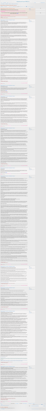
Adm (1, 20)
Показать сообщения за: (15, 403)
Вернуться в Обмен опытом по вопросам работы (5, 405)
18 (43, 404)
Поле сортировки (24, 403)
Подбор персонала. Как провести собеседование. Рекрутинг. (8, 5)
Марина (30, 8)
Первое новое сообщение (15, 6)
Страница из (21, 6)
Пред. (1, 403)
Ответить (2, 6)
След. (44, 403)
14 (40, 404)
